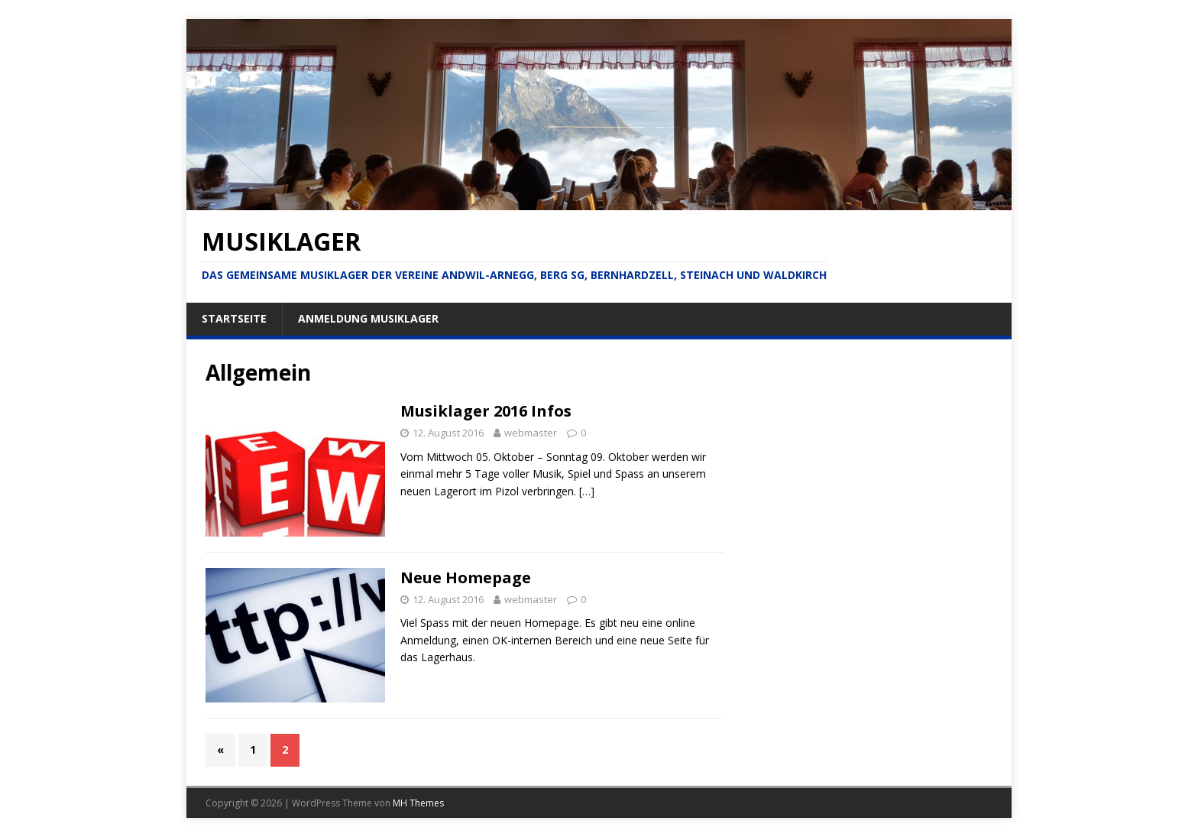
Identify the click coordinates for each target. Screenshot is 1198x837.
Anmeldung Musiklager (368, 318)
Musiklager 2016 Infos (485, 411)
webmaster (530, 433)
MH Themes (418, 802)
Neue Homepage (465, 577)
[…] (586, 491)
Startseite (234, 318)
